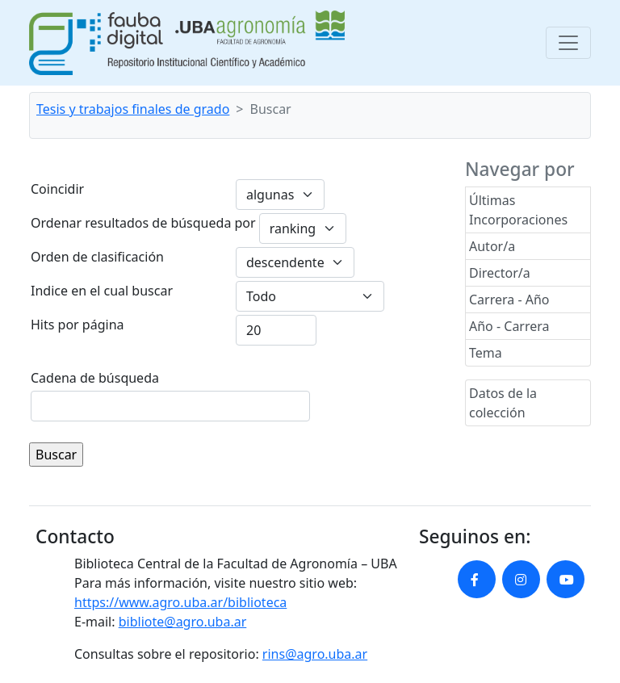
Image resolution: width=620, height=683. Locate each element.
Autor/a (492, 246)
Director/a (499, 273)
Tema (485, 353)
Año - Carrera (509, 326)
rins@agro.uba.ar (314, 654)
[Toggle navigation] (568, 43)
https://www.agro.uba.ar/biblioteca (180, 602)
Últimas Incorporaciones (518, 209)
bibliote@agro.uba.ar (183, 622)
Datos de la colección (503, 402)
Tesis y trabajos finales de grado (132, 109)
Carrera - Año (509, 299)
